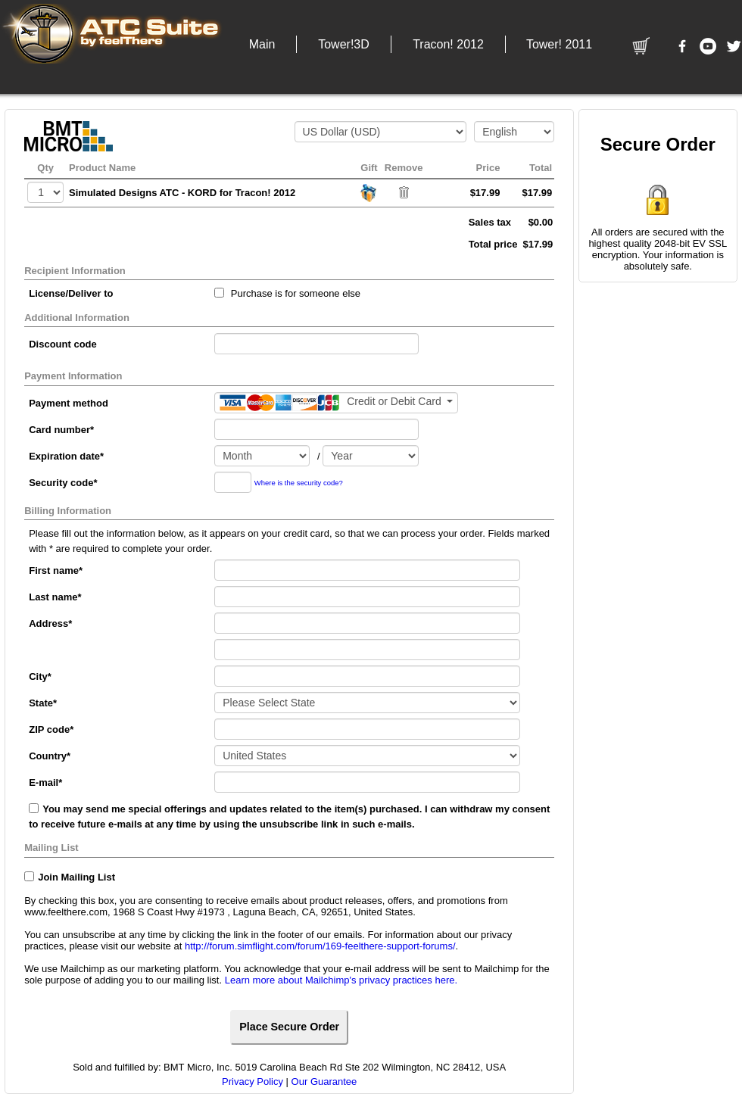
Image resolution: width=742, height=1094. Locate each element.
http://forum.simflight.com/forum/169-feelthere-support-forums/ (320, 946)
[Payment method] (336, 402)
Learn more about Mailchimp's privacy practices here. (341, 980)
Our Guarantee (324, 1081)
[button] (262, 44)
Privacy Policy (252, 1081)
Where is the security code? (298, 482)
